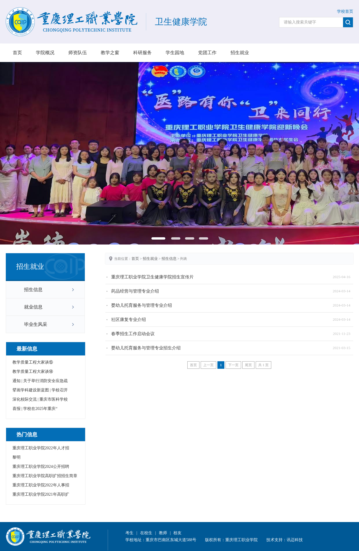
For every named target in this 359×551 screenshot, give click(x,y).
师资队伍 (77, 52)
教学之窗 (110, 52)
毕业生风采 (35, 324)
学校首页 (345, 11)
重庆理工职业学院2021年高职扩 (40, 494)
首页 (17, 52)
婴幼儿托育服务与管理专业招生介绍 (146, 348)
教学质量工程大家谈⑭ (32, 371)
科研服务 (142, 52)
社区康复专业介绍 (128, 319)
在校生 (146, 533)
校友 (177, 533)
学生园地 (175, 52)
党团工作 (207, 52)
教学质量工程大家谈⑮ (32, 362)
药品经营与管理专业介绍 (135, 291)
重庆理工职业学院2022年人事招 (40, 485)
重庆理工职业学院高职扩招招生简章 (44, 476)
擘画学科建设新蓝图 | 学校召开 (40, 390)
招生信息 (33, 289)
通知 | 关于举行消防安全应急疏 (40, 381)
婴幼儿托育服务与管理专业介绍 (141, 305)
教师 (163, 533)
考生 (129, 533)
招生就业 (239, 52)
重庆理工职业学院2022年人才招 (40, 448)
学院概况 (45, 52)
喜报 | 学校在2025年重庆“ (35, 408)
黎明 (16, 457)
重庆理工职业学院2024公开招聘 (40, 466)
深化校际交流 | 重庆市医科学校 (40, 399)
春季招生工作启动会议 (133, 333)
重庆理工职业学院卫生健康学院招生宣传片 (152, 277)
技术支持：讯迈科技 (284, 540)
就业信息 (33, 306)
